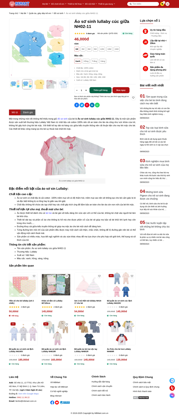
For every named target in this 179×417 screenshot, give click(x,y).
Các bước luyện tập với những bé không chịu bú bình (154, 226)
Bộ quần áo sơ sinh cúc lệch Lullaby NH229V (119, 302)
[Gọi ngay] (172, 388)
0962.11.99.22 (23, 397)
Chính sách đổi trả (100, 390)
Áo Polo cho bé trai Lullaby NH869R (119, 350)
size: (76, 44)
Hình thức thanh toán (142, 391)
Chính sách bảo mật (142, 382)
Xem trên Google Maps (28, 394)
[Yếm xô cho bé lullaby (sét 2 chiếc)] (23, 285)
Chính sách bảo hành (101, 395)
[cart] (162, 4)
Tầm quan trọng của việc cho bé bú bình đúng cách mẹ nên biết (153, 100)
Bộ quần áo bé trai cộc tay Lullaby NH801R (85, 350)
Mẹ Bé (46, 4)
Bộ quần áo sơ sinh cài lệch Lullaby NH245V (21, 350)
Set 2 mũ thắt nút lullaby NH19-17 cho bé (88, 302)
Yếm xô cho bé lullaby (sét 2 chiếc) (21, 302)
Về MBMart (55, 382)
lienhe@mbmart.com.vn (25, 401)
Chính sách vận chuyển (102, 386)
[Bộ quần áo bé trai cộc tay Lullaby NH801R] (88, 333)
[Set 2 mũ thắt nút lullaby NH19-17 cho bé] (88, 285)
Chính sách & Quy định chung (146, 387)
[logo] (19, 4)
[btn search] (130, 4)
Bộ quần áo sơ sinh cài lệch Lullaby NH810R (54, 350)
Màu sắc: (78, 55)
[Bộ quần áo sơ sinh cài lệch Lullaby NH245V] (23, 333)
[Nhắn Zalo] (172, 380)
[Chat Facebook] (172, 395)
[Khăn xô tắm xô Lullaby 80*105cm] (56, 285)
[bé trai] (49, 212)
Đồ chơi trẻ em (59, 4)
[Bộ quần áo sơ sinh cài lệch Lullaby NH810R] (56, 333)
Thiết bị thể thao (76, 4)
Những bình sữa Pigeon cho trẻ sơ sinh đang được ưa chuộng (154, 195)
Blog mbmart (56, 396)
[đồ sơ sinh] (63, 118)
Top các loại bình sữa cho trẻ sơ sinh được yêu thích (154, 130)
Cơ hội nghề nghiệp (59, 391)
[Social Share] (76, 105)
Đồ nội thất (91, 4)
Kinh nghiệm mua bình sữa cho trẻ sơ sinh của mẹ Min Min (154, 164)
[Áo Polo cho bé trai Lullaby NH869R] (121, 333)
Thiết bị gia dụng (106, 4)
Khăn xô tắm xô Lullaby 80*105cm (52, 302)
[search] (143, 4)
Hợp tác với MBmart (59, 387)
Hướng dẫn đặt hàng (101, 382)
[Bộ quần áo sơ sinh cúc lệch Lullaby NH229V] (121, 285)
